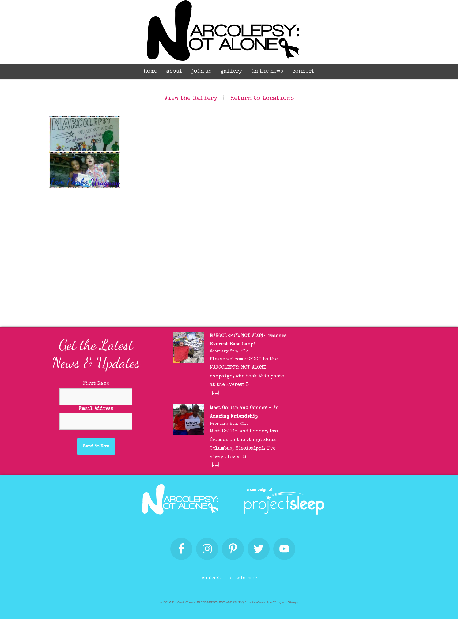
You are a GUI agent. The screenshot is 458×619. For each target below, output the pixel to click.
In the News (267, 71)
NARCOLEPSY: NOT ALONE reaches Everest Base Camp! (248, 340)
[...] (215, 393)
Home (150, 71)
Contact (211, 578)
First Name (96, 383)
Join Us (201, 71)
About (174, 71)
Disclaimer (243, 578)
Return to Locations (262, 99)
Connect (303, 71)
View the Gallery (191, 99)
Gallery (231, 71)
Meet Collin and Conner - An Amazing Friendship (244, 412)
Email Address (96, 408)
